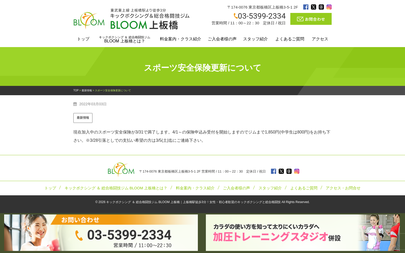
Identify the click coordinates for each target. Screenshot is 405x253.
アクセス (320, 39)
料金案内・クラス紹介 (180, 39)
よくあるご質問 (289, 39)
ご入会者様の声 (222, 39)
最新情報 (83, 118)
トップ (83, 39)
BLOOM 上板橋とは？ (124, 39)
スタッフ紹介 (255, 39)
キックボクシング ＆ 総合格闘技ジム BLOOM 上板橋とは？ (116, 188)
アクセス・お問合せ (343, 188)
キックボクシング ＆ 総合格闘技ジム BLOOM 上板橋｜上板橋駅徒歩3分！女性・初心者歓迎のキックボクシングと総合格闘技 (193, 202)
